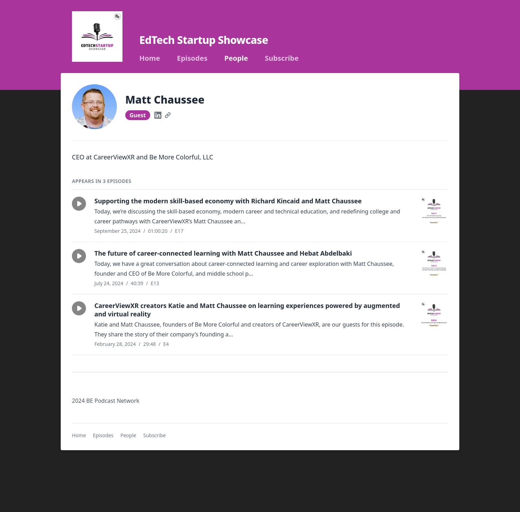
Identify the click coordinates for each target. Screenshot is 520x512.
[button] (79, 204)
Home (149, 58)
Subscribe (282, 58)
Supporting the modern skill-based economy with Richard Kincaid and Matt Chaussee (228, 201)
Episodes (192, 58)
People (236, 58)
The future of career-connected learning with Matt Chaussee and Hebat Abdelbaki (223, 253)
